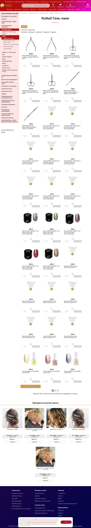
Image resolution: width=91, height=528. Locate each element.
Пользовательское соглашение (21, 508)
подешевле (46, 32)
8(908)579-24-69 (80, 1)
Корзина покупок (17, 496)
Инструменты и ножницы (9, 86)
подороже (53, 32)
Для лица (26, 9)
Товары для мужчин (7, 117)
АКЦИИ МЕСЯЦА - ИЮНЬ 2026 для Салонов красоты (9, 121)
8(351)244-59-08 (68, 1)
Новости (60, 496)
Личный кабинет (17, 501)
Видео (60, 498)
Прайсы (37, 496)
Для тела (33, 9)
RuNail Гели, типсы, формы (11, 44)
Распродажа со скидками (9, 16)
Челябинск (9, 1)
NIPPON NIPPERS (7, 61)
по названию (38, 32)
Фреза (4, 59)
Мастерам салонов (55, 1)
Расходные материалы (8, 104)
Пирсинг (3, 94)
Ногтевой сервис (6, 29)
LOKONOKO (5, 65)
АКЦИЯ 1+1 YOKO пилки (9, 52)
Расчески (4, 107)
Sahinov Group (6, 68)
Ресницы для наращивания (5, 110)
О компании (61, 493)
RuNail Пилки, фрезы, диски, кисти (9, 41)
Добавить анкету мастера (42, 501)
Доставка (15, 498)
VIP (83, 9)
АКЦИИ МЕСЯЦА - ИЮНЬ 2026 (8, 22)
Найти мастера (16, 506)
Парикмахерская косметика (6, 26)
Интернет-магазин (19, 1)
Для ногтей (18, 9)
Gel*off (4, 34)
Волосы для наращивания (9, 79)
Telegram (60, 513)
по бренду (31, 32)
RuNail (4, 36)
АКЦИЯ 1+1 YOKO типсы (9, 32)
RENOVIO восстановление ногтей (9, 70)
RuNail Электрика (8, 46)
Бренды (78, 9)
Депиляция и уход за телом (7, 82)
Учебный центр (44, 1)
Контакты (61, 501)
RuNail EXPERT (8, 48)
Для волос (10, 9)
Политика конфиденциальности (67, 503)
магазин (66, 393)
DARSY (4, 63)
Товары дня (70, 9)
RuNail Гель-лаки (8, 38)
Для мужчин (61, 9)
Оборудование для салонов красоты (7, 97)
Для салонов (52, 9)
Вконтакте (61, 510)
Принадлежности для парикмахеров (7, 101)
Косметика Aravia (6, 88)
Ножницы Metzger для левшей (7, 131)
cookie (35, 518)
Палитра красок (16, 503)
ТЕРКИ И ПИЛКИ (7, 57)
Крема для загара (6, 91)
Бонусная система (40, 498)
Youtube (60, 515)
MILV (3, 54)
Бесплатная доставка (32, 1)
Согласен (66, 522)
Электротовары (42, 9)
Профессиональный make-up (9, 76)
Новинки (4, 19)
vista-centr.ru (24, 13)
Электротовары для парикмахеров (7, 114)
